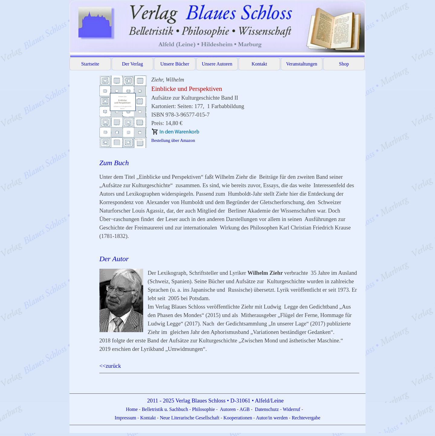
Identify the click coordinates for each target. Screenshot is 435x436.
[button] (125, 111)
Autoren (228, 409)
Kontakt (259, 63)
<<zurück (110, 366)
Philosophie (204, 409)
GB (247, 409)
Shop (344, 63)
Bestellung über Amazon (173, 140)
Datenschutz (267, 409)
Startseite (90, 63)
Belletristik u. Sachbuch (165, 409)
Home (132, 409)
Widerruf (291, 409)
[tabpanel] (229, 230)
